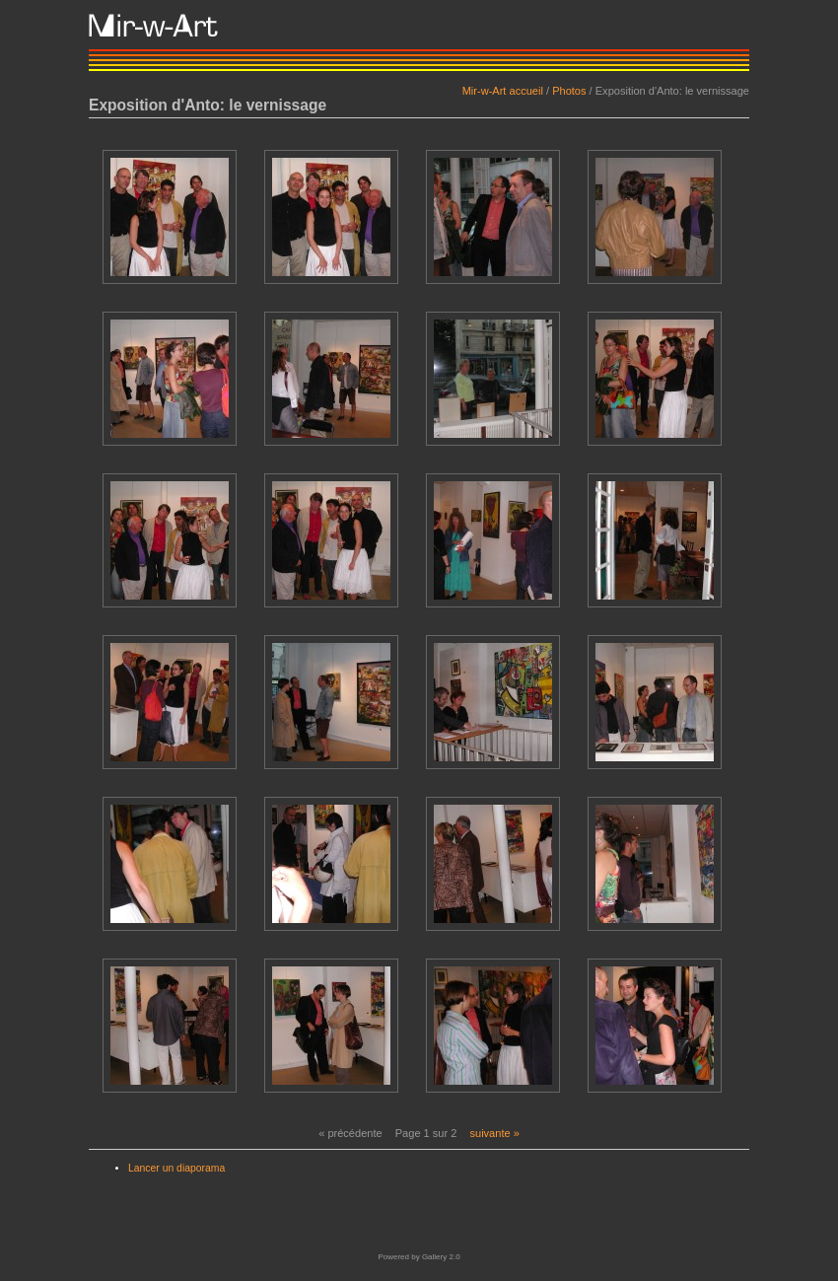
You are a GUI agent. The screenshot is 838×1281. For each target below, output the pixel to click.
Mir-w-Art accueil (502, 91)
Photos (569, 91)
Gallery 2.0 (441, 1256)
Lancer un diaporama (176, 1168)
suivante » (494, 1133)
